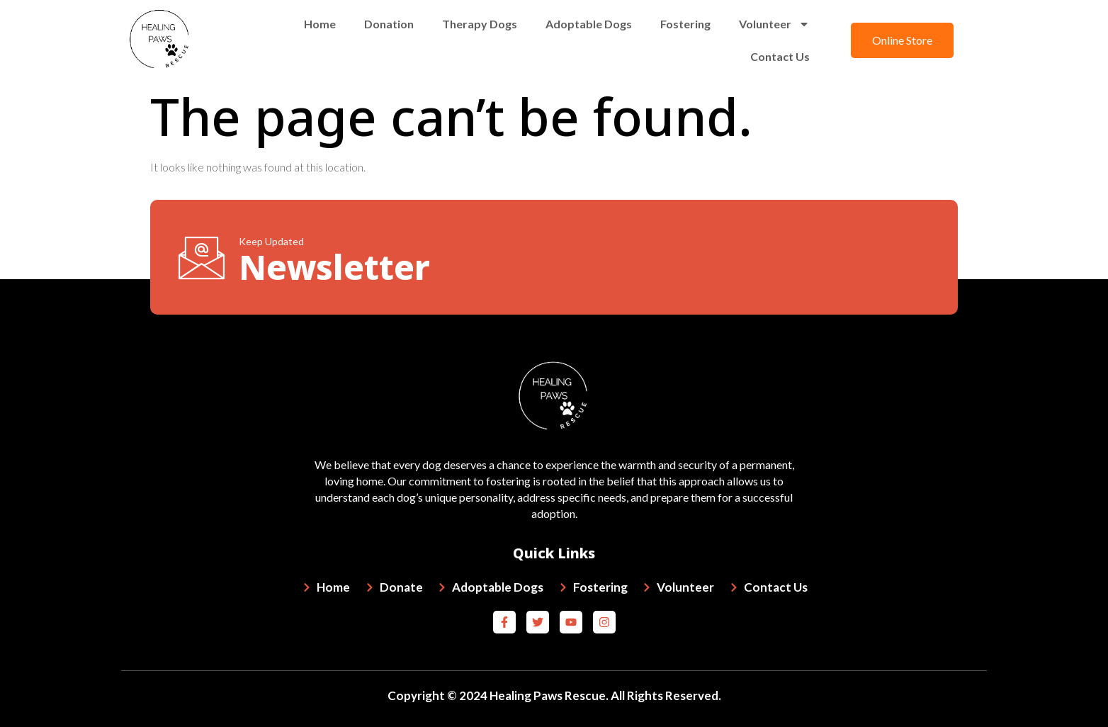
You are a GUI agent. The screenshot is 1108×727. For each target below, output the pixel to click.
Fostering (685, 23)
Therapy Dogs (479, 23)
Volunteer (774, 24)
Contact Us (780, 56)
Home (320, 23)
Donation (389, 23)
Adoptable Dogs (588, 23)
